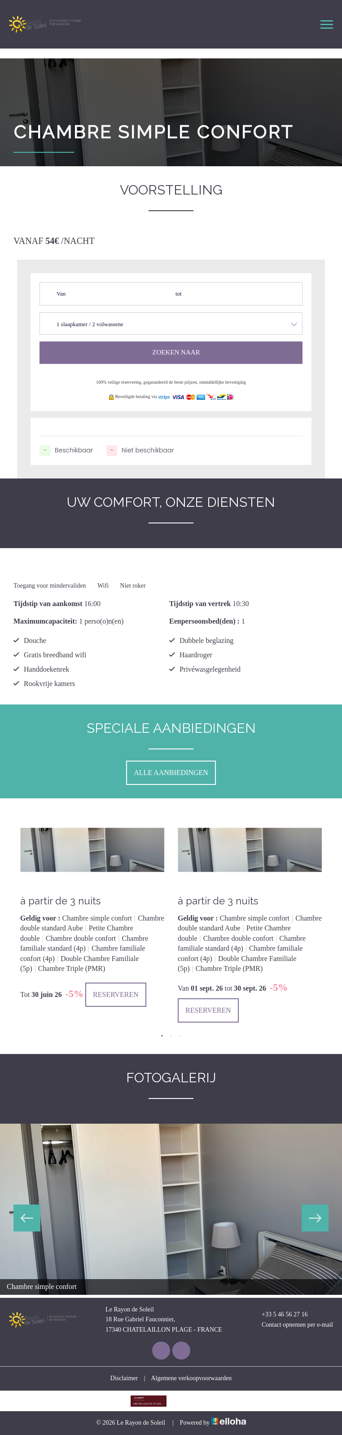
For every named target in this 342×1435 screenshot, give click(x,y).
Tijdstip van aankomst (48, 603)
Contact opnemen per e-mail (292, 1325)
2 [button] (171, 1036)
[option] (92, 909)
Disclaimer (124, 1378)
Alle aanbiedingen (171, 772)
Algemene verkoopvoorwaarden (191, 1378)
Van (61, 293)
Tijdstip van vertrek (200, 603)
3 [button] (179, 1036)
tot (178, 293)
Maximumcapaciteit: (45, 621)
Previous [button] (26, 1218)
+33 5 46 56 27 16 (279, 1315)
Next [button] (315, 1218)
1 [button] (162, 1036)
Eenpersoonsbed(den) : (204, 621)
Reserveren (116, 994)
